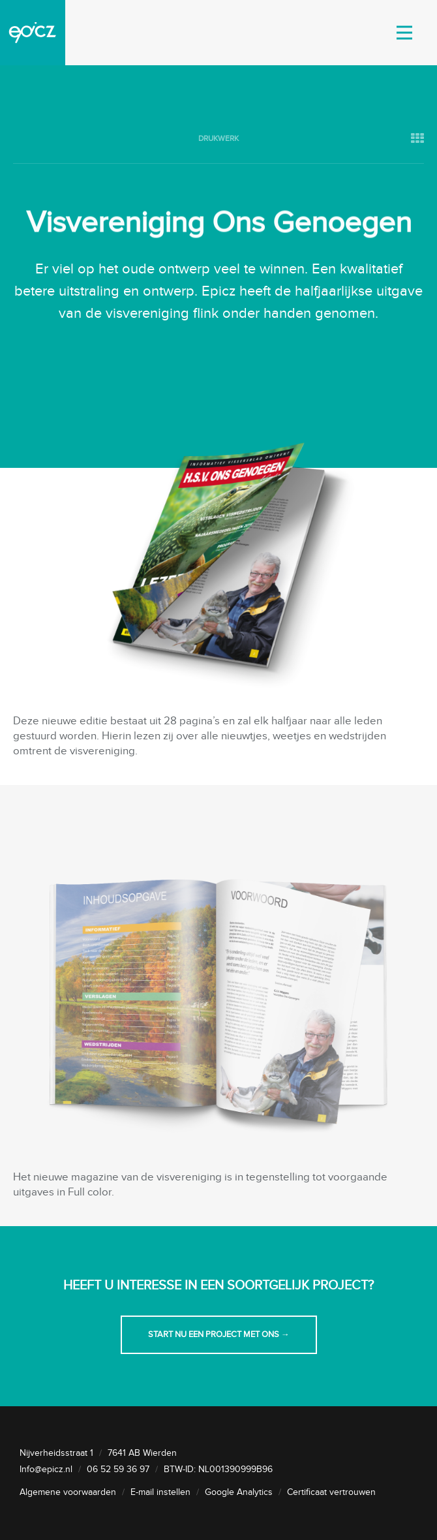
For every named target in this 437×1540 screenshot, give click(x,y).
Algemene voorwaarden (68, 1492)
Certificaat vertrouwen (331, 1492)
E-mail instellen (160, 1492)
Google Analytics (239, 1492)
